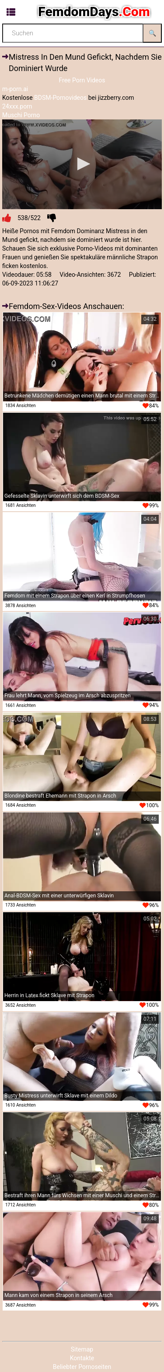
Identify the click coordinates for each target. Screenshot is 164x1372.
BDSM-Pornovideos (60, 97)
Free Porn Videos (82, 80)
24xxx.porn (17, 106)
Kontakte (82, 1358)
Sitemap (82, 1349)
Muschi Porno (21, 115)
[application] (82, 164)
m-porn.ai (15, 88)
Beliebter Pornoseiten (82, 1366)
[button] (82, 163)
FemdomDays (94, 11)
